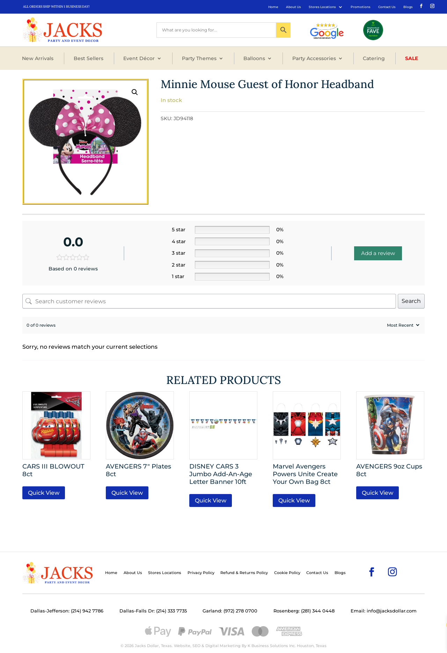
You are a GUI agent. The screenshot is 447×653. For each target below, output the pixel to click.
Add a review (378, 253)
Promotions (361, 7)
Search (411, 301)
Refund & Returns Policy (244, 572)
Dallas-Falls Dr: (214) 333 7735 (153, 611)
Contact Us (387, 7)
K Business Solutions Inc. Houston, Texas (287, 645)
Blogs (408, 7)
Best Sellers (88, 58)
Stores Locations (322, 7)
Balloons (254, 58)
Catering (374, 58)
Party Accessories (314, 58)
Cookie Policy (287, 572)
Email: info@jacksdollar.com (384, 611)
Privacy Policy (201, 572)
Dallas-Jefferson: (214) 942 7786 (66, 611)
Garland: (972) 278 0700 (230, 611)
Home (273, 7)
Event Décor (139, 58)
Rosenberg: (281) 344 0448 (304, 611)
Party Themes (199, 58)
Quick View (43, 492)
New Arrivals (37, 58)
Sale (411, 58)
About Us (293, 7)
